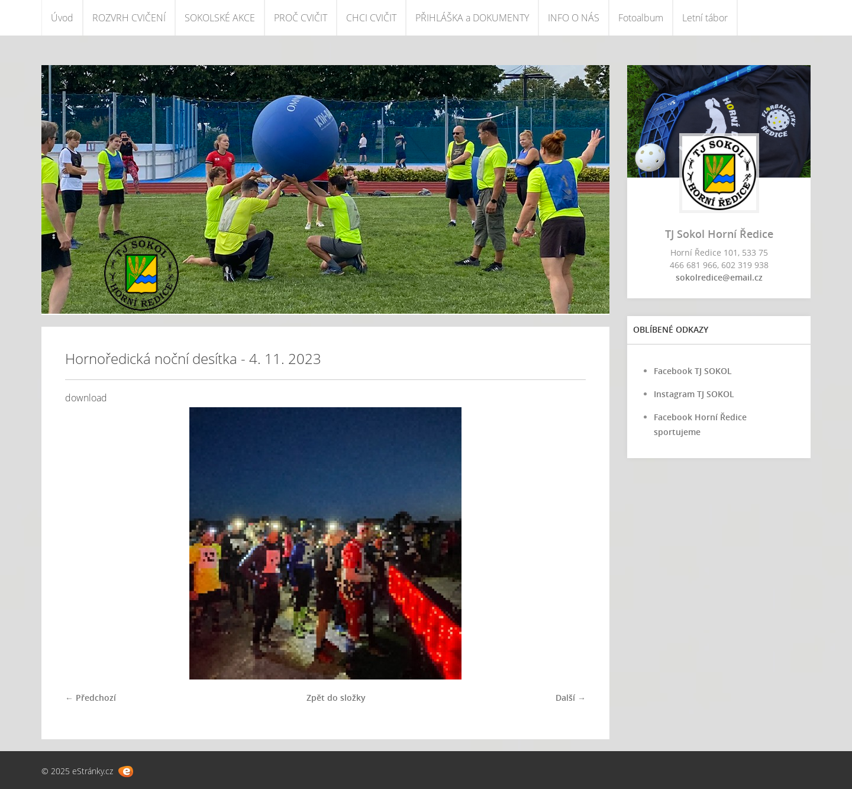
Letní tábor (705, 17)
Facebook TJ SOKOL (693, 370)
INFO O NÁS (573, 17)
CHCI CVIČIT (371, 17)
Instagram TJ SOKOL (694, 394)
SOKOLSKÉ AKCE (220, 17)
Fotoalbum (640, 17)
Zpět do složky (336, 697)
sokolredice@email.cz (719, 277)
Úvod (62, 17)
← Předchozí (90, 697)
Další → (571, 697)
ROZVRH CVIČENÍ (129, 17)
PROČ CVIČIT (300, 17)
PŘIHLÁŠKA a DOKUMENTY (472, 17)
